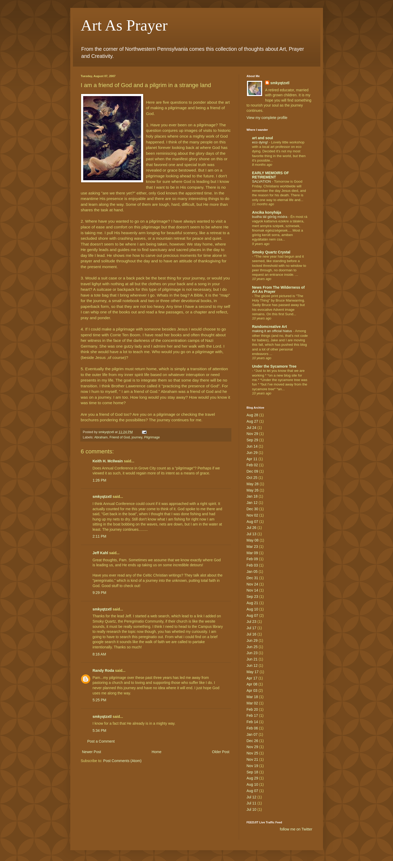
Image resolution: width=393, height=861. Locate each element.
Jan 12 (252, 502)
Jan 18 (252, 496)
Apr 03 (252, 690)
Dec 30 (252, 509)
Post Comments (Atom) (122, 761)
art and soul (262, 138)
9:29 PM (99, 592)
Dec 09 (252, 471)
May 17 (253, 672)
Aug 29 (252, 778)
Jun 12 (252, 665)
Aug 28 (252, 415)
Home (156, 752)
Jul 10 (251, 809)
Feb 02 (252, 465)
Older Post (220, 752)
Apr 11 (252, 459)
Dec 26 (252, 741)
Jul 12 (251, 797)
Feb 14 (252, 722)
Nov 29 (252, 434)
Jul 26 (251, 527)
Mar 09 (252, 553)
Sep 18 (252, 772)
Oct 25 (252, 477)
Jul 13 (251, 534)
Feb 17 (252, 715)
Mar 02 (252, 703)
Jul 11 (251, 803)
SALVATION (262, 181)
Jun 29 (252, 452)
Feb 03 (252, 565)
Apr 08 (252, 684)
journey (137, 437)
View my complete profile (267, 118)
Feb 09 (252, 559)
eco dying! (260, 142)
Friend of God (120, 437)
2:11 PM (99, 536)
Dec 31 (252, 578)
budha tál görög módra (270, 217)
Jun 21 (252, 659)
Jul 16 (251, 634)
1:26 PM (99, 480)
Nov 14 (252, 590)
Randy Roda (103, 670)
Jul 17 (251, 628)
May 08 (253, 540)
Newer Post (91, 752)
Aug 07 (252, 521)
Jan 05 (252, 571)
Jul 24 (251, 428)
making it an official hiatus (272, 331)
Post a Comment (101, 741)
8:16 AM (99, 654)
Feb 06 (252, 728)
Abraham (101, 437)
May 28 (253, 484)
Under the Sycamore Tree (274, 366)
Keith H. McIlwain (108, 461)
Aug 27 (252, 421)
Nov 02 (252, 515)
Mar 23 (252, 546)
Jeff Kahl (100, 553)
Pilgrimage (152, 437)
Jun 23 (252, 653)
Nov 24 (252, 584)
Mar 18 (252, 697)
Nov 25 (252, 753)
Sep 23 (252, 596)
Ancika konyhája (266, 212)
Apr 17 (252, 678)
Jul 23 (251, 621)
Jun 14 (252, 446)
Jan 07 (252, 734)
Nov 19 (252, 766)
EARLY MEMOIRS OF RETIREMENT (270, 175)
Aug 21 (252, 603)
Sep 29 (252, 440)
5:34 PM (99, 730)
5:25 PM (99, 700)
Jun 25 (252, 647)
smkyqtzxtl (102, 496)
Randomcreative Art (269, 326)
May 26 (253, 490)
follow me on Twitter (296, 829)
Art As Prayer (124, 25)
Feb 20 (252, 709)
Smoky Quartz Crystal (271, 252)
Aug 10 (252, 609)
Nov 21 (252, 759)
